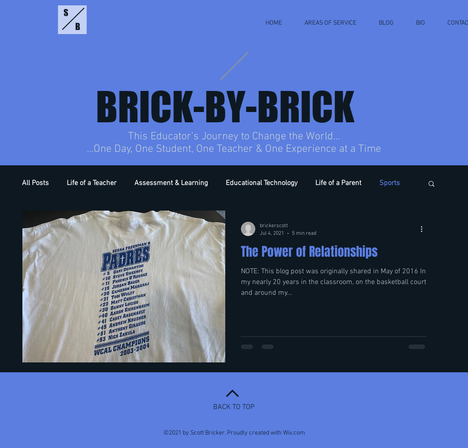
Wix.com (294, 433)
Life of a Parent (338, 183)
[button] (431, 184)
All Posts (35, 183)
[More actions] (425, 229)
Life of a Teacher (91, 183)
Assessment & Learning (171, 183)
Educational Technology (261, 183)
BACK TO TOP (233, 407)
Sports (389, 183)
